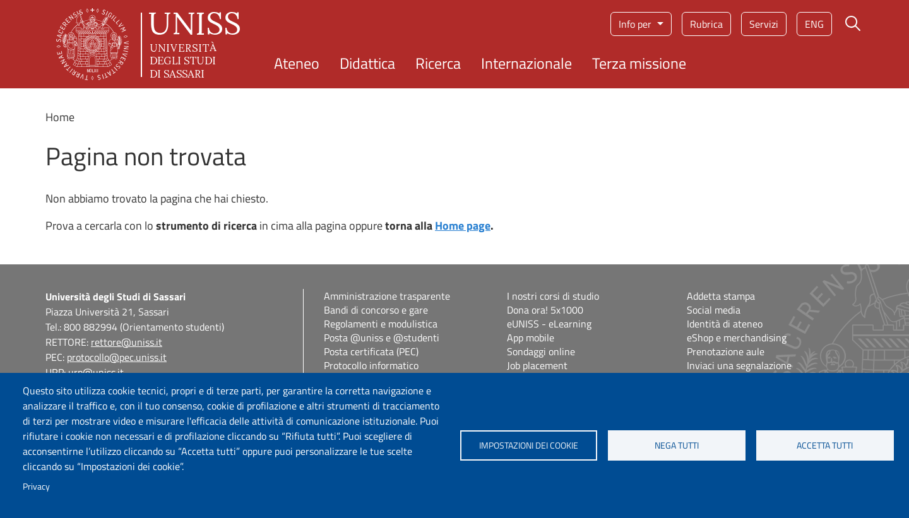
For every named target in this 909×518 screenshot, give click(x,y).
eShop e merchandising (737, 337)
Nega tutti (677, 445)
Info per (636, 24)
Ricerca (438, 63)
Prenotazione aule (725, 351)
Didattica (367, 63)
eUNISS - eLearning (549, 324)
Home (59, 117)
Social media (713, 310)
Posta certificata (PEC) (371, 351)
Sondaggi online (541, 351)
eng (814, 24)
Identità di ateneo (725, 324)
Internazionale (526, 63)
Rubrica (706, 24)
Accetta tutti (825, 445)
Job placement (537, 365)
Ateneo (296, 63)
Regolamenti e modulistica (380, 324)
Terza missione (639, 63)
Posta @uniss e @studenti (381, 337)
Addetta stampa (721, 296)
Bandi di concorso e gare (376, 310)
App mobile (530, 337)
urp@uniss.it (96, 372)
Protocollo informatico (371, 365)
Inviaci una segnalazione (739, 365)
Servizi (763, 24)
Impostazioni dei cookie (528, 445)
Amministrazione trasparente (387, 296)
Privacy (36, 486)
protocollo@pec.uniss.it (117, 357)
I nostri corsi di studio (553, 296)
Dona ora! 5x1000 (545, 310)
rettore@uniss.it (126, 342)
